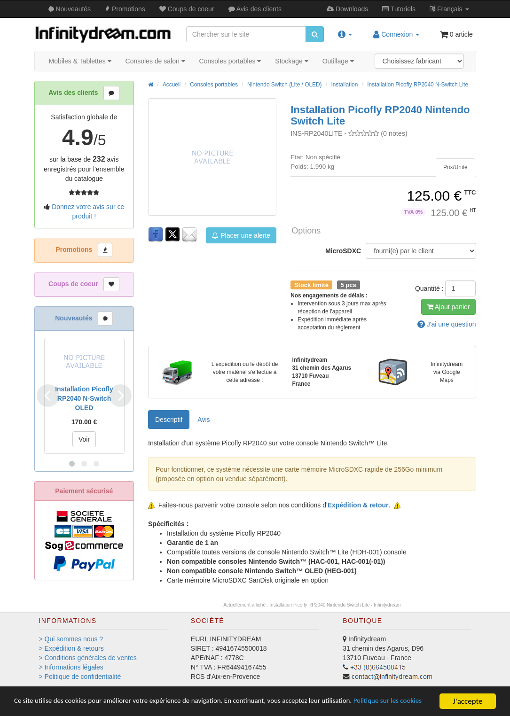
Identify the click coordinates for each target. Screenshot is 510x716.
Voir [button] (84, 439)
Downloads (347, 9)
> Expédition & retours (71, 648)
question (446, 324)
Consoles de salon (155, 61)
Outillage (338, 61)
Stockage (291, 61)
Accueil (171, 84)
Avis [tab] (203, 419)
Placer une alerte (241, 235)
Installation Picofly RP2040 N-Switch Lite (417, 84)
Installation (344, 84)
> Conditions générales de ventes (88, 658)
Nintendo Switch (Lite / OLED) (284, 84)
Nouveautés (69, 9)
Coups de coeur (186, 9)
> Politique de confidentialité (80, 676)
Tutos (399, 9)
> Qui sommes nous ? (71, 639)
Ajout (448, 307)
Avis (255, 9)
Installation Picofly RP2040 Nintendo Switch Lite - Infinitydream (334, 604)
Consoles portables (230, 61)
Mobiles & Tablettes (80, 61)
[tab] (455, 167)
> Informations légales (71, 667)
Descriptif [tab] (168, 419)
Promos (125, 9)
